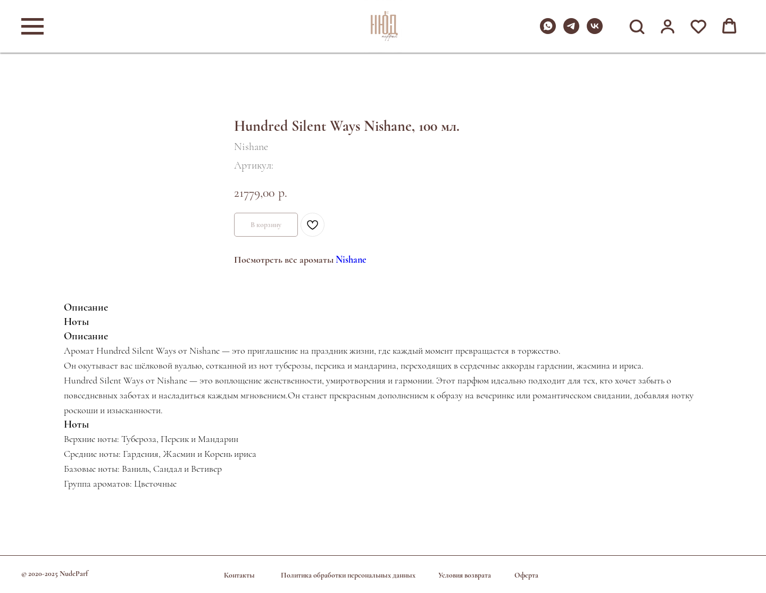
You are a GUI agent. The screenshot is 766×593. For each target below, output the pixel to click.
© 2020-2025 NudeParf (54, 573)
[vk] (595, 31)
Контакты (239, 575)
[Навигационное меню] (32, 26)
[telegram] (571, 31)
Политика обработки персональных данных (348, 575)
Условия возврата (464, 575)
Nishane (351, 259)
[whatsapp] (548, 31)
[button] (637, 26)
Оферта (526, 575)
